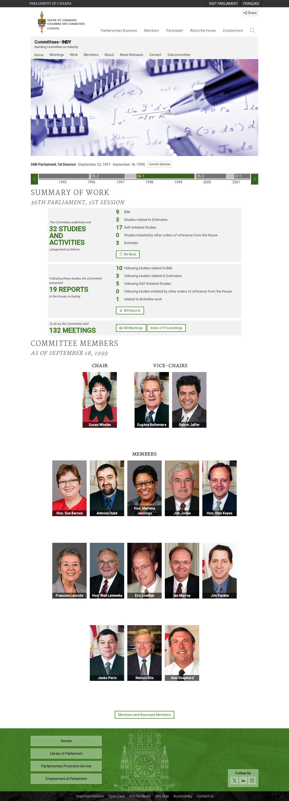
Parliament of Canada (50, 3)
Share (250, 13)
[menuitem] (223, 3)
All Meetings (131, 328)
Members (151, 30)
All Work (127, 254)
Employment (233, 30)
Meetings (57, 55)
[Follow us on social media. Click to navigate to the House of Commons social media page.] (243, 778)
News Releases (131, 55)
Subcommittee (178, 55)
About (109, 55)
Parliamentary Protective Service (66, 766)
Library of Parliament (66, 753)
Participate (174, 30)
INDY (66, 42)
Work (74, 55)
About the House (203, 30)
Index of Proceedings (166, 328)
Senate (66, 741)
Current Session (159, 164)
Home (39, 55)
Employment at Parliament (66, 779)
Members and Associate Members (144, 715)
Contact (155, 55)
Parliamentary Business (119, 30)
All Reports (130, 310)
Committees (46, 42)
